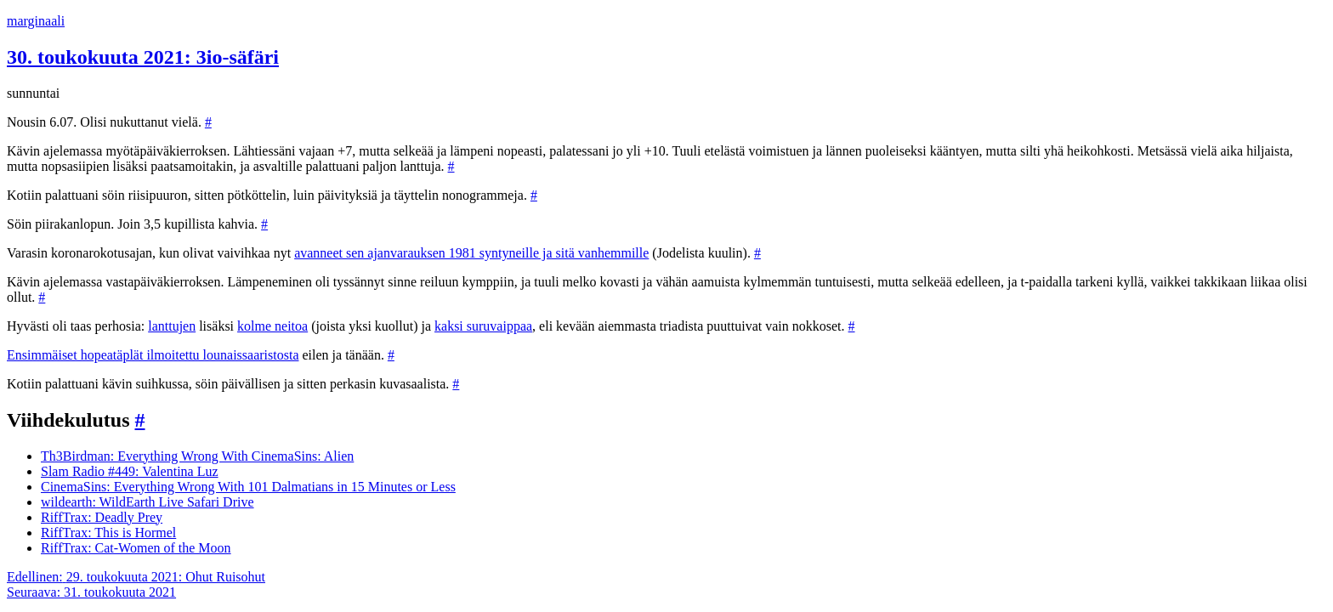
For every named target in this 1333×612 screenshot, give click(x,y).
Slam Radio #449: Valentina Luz (129, 471)
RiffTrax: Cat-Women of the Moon (136, 548)
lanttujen (172, 326)
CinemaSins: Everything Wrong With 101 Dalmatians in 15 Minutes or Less (248, 486)
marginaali (36, 21)
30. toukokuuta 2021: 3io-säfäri (143, 57)
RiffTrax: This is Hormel (108, 532)
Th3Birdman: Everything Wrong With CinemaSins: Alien (197, 456)
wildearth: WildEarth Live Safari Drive (147, 502)
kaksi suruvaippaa (483, 326)
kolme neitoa (272, 326)
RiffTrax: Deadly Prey (101, 517)
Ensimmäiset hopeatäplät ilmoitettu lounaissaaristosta (152, 355)
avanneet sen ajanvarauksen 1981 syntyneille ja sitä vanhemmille (471, 253)
